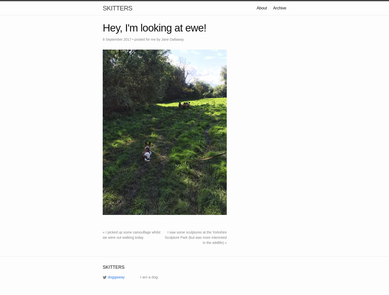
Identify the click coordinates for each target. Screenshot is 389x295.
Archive (279, 8)
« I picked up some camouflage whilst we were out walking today (132, 234)
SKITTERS (117, 8)
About (262, 8)
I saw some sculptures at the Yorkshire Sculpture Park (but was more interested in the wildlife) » (196, 237)
